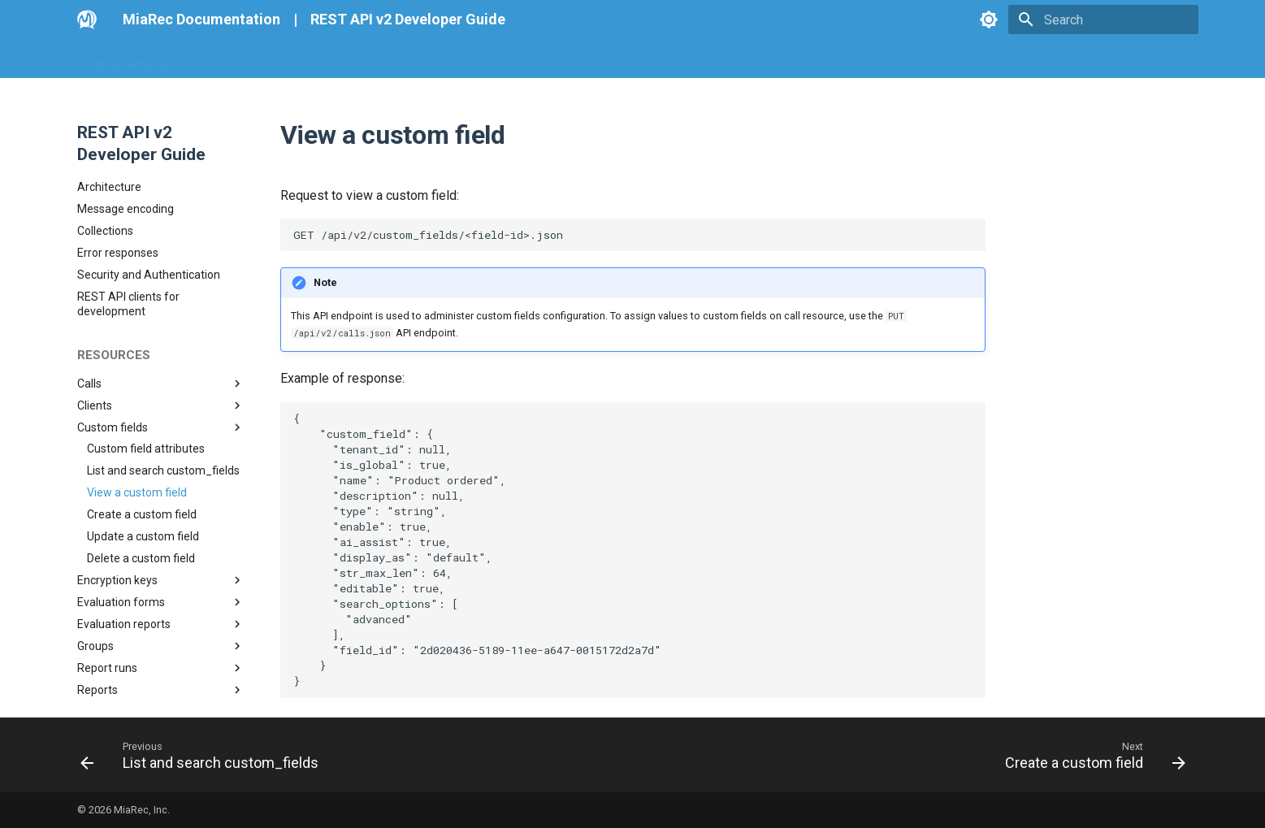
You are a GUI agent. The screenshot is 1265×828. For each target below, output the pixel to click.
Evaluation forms (161, 460)
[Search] (1103, 19)
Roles (161, 570)
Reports (161, 548)
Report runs (161, 526)
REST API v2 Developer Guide (407, 19)
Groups (161, 504)
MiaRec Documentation (201, 19)
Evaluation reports (161, 482)
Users (161, 614)
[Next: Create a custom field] (1089, 755)
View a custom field (137, 351)
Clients (161, 264)
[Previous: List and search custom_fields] (204, 755)
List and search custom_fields (163, 329)
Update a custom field (143, 394)
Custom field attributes (146, 307)
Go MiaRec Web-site (244, 59)
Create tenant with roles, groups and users (159, 693)
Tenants (161, 592)
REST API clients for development (128, 162)
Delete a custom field (141, 416)
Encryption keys (161, 438)
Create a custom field (142, 372)
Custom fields (161, 286)
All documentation (124, 59)
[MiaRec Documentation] (87, 19)
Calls (161, 242)
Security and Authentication (148, 133)
